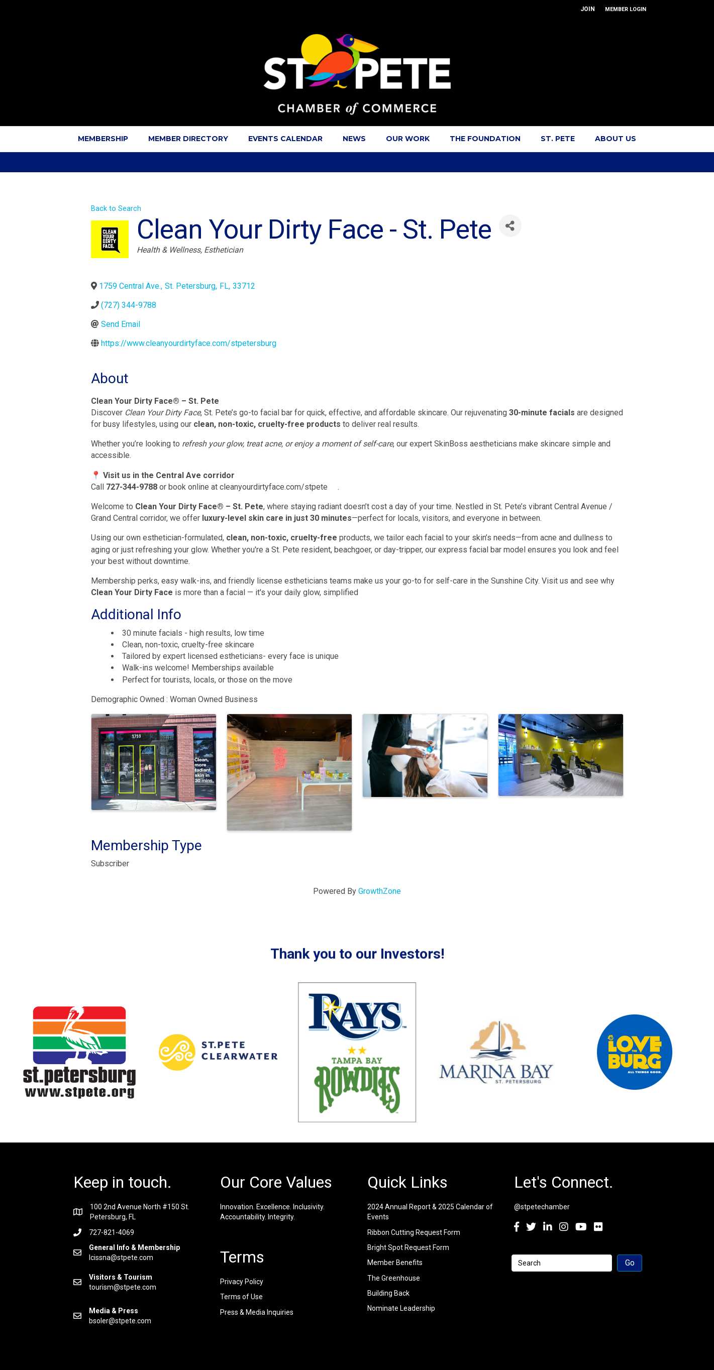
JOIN (587, 9)
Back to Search (116, 208)
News (354, 138)
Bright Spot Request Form (408, 1247)
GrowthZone (379, 891)
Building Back (388, 1293)
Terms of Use (241, 1297)
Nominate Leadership (401, 1308)
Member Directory (188, 138)
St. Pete (558, 138)
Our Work (408, 138)
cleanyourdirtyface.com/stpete (279, 487)
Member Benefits (395, 1263)
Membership (103, 138)
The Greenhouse (393, 1278)
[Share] (510, 225)
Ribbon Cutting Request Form (413, 1232)
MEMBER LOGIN (625, 9)
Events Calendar (285, 138)
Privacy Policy (241, 1282)
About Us (615, 138)
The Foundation (485, 138)
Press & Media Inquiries (256, 1312)
